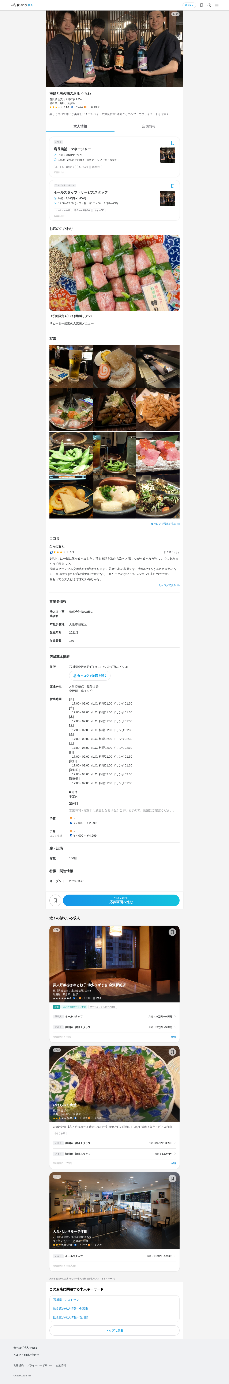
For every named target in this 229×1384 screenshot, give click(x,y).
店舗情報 (148, 126)
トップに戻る (114, 1330)
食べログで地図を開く (92, 675)
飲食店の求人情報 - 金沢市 (70, 1308)
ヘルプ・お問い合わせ (26, 1354)
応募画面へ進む (121, 900)
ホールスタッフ (74, 1016)
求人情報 (80, 126)
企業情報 (61, 1365)
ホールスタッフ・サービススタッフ (81, 192)
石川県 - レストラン (66, 1299)
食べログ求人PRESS (25, 1347)
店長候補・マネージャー (72, 149)
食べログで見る (167, 585)
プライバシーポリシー (39, 1365)
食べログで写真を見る (163, 523)
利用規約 (19, 1365)
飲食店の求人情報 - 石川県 (70, 1317)
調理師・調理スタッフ (77, 1027)
